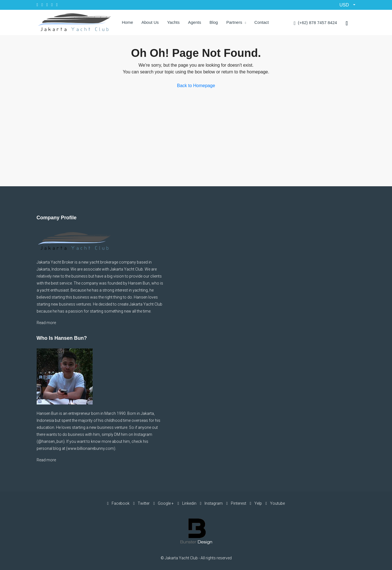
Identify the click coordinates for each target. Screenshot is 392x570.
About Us (150, 22)
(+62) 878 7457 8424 (315, 23)
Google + (164, 503)
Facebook (118, 503)
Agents (194, 22)
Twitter (142, 503)
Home (127, 22)
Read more (46, 322)
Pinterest (236, 503)
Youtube (275, 503)
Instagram (212, 503)
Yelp (256, 503)
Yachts (173, 22)
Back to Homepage (196, 85)
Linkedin (187, 503)
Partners (234, 22)
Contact (261, 22)
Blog (214, 22)
